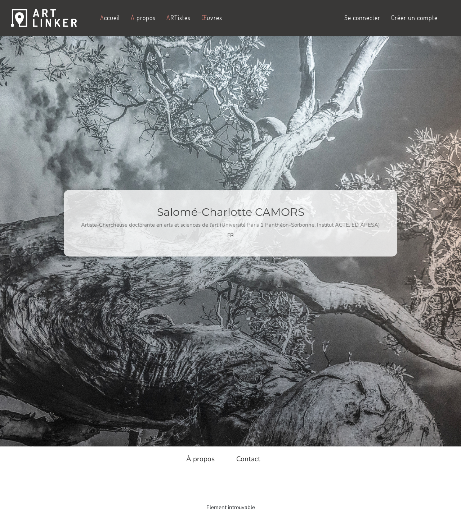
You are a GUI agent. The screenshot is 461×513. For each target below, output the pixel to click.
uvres (211, 18)
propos (143, 18)
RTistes (178, 18)
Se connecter (362, 18)
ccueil (110, 18)
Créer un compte (414, 18)
